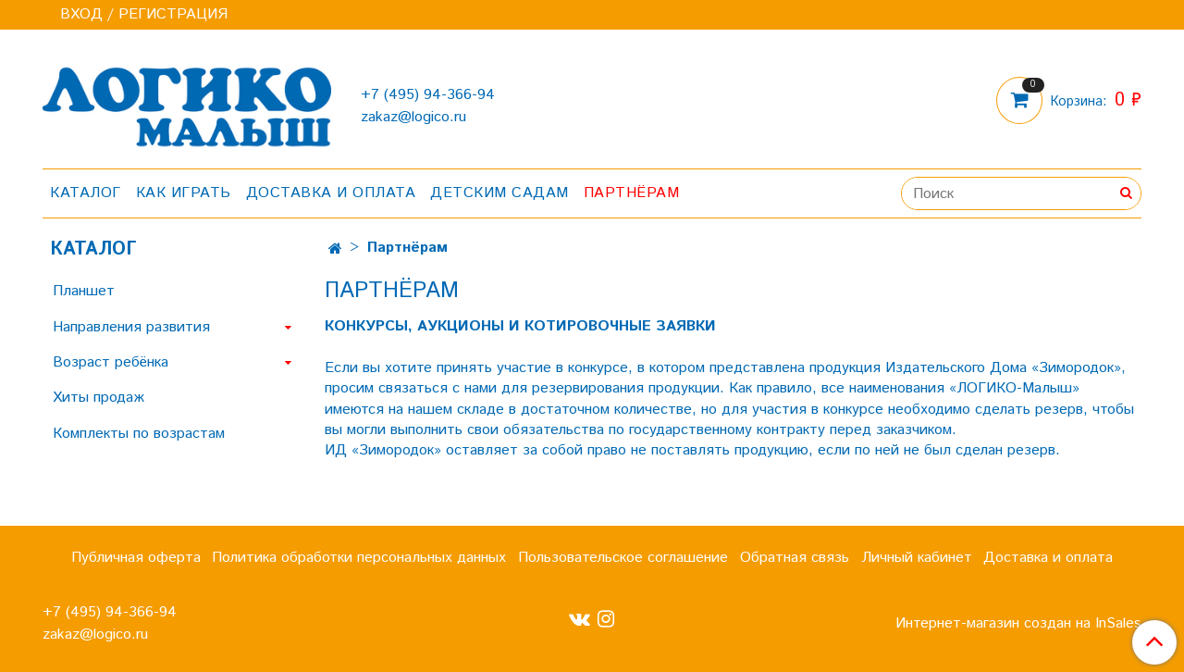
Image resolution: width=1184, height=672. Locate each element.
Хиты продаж (98, 397)
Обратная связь (794, 557)
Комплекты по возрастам (139, 433)
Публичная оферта (136, 557)
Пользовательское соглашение (623, 557)
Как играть (183, 193)
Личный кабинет (916, 557)
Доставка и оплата (331, 193)
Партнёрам (632, 193)
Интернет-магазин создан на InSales (1018, 623)
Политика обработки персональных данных (359, 557)
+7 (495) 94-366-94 (428, 95)
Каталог (85, 193)
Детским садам (499, 193)
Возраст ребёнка (110, 362)
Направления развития (131, 327)
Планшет (84, 291)
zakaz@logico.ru (413, 117)
